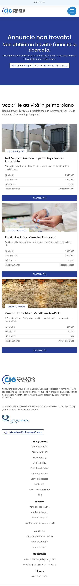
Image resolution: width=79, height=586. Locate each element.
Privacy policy (39, 457)
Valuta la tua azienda (39, 489)
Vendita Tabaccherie (39, 506)
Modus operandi (39, 473)
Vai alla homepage (21, 65)
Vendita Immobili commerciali (39, 522)
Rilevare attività (39, 452)
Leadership (39, 484)
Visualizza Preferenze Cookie (23, 432)
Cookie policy (39, 462)
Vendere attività (39, 446)
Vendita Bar (39, 530)
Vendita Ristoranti (39, 512)
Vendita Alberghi (39, 541)
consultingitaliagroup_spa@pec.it (39, 564)
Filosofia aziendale (39, 468)
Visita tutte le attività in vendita (51, 65)
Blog (39, 494)
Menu (72, 11)
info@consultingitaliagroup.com (39, 559)
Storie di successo (39, 478)
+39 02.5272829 (39, 576)
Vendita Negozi (39, 517)
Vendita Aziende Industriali (39, 536)
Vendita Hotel (39, 547)
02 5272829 (40, 2)
